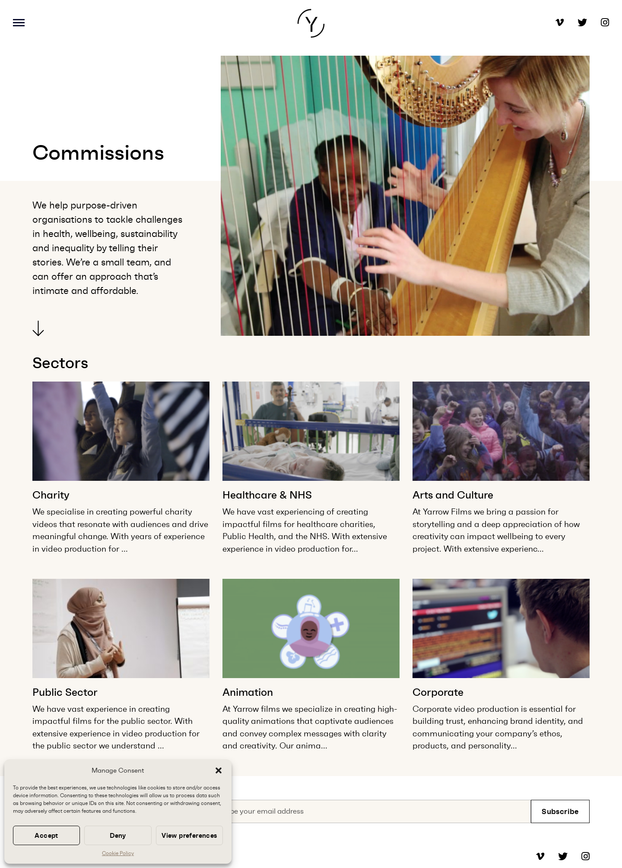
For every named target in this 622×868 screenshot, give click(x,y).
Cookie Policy (118, 853)
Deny (118, 836)
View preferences (189, 836)
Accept (46, 836)
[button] (218, 770)
